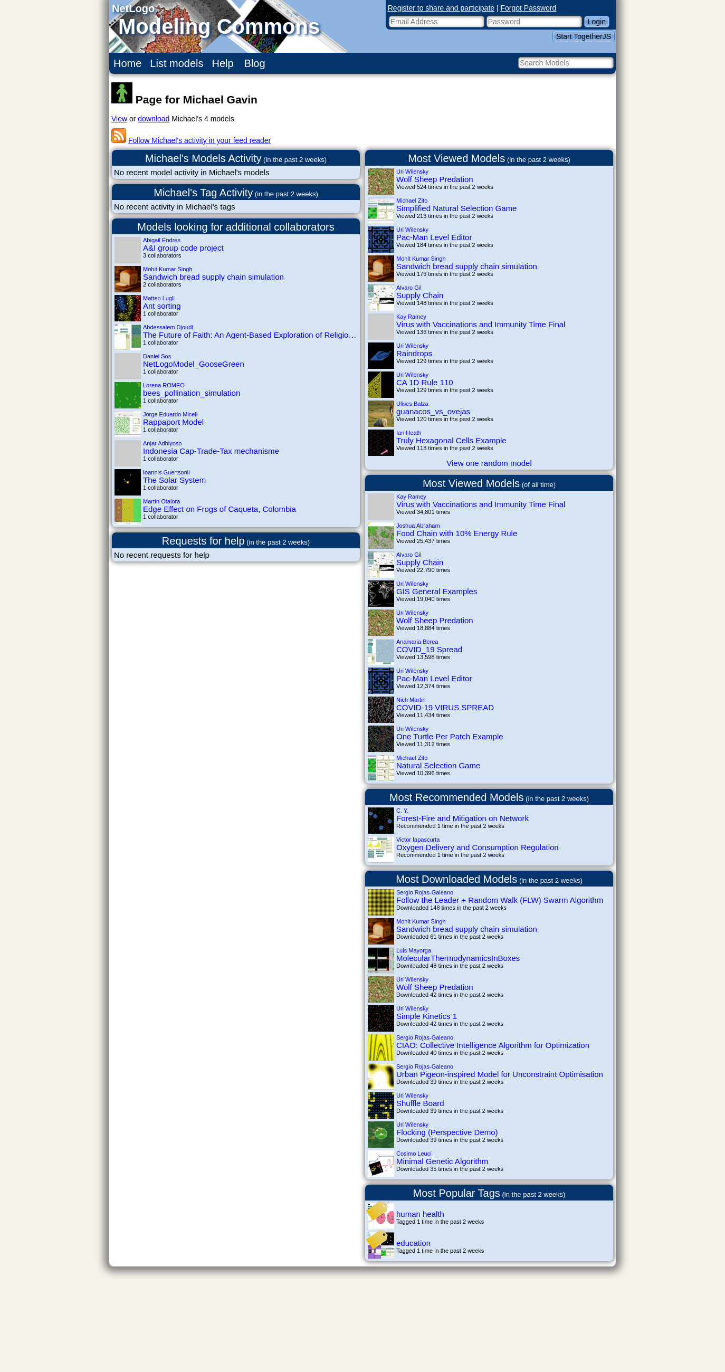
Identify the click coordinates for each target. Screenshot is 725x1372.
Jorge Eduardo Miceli (170, 414)
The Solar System (174, 479)
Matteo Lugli (159, 298)
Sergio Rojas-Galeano (424, 892)
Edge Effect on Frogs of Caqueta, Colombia (219, 508)
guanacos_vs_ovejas (433, 411)
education (413, 1242)
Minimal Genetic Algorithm (442, 1161)
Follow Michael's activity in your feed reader (199, 140)
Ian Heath (409, 433)
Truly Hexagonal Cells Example (451, 440)
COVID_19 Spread (429, 649)
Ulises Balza (412, 404)
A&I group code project (183, 247)
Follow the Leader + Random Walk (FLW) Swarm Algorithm (499, 899)
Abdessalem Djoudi (168, 327)
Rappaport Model (173, 421)
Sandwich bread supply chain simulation (213, 276)
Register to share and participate (441, 8)
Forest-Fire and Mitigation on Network (462, 818)
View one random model (488, 463)
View (119, 119)
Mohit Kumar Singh (168, 269)
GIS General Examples (436, 591)
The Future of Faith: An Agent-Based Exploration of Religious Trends (263, 334)
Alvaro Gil (409, 287)
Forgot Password (529, 8)
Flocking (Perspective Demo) (447, 1132)
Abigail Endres (161, 240)
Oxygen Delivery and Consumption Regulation (477, 847)
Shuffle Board (420, 1103)
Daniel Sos (157, 356)
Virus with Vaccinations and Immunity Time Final (480, 324)
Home (127, 63)
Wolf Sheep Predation (434, 179)
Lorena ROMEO (164, 385)
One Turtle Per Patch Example (449, 736)
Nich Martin (411, 700)
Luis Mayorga (413, 950)
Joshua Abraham (418, 525)
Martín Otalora (161, 501)
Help (223, 63)
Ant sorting (162, 305)
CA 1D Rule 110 (424, 382)
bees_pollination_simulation (191, 392)
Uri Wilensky (412, 171)
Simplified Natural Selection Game (456, 208)
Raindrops (414, 353)
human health (420, 1213)
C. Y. (402, 810)
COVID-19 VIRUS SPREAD (445, 707)
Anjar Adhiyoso (162, 443)
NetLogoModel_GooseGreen (193, 363)
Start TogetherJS (583, 36)
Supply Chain (419, 295)
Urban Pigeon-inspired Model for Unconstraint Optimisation (499, 1074)
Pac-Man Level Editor (434, 237)
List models (176, 63)
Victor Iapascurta (418, 839)
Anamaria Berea (417, 642)
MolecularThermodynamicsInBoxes (458, 958)
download (153, 119)
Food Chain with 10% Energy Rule (456, 533)
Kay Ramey (411, 316)
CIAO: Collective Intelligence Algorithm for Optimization (492, 1045)
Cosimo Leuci (414, 1153)
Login (597, 21)
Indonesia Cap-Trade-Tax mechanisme (211, 450)
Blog (254, 63)
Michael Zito (411, 200)
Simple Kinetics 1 (426, 1016)
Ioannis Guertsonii (166, 472)
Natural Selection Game (438, 765)
